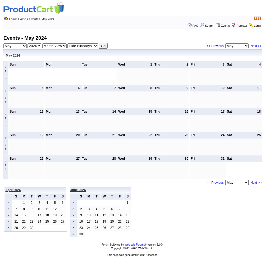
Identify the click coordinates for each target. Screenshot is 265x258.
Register (241, 25)
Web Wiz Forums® (136, 244)
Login (257, 25)
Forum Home (17, 19)
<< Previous (215, 46)
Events (33, 19)
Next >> (256, 46)
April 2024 (12, 190)
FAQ (195, 25)
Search (207, 25)
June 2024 (78, 190)
